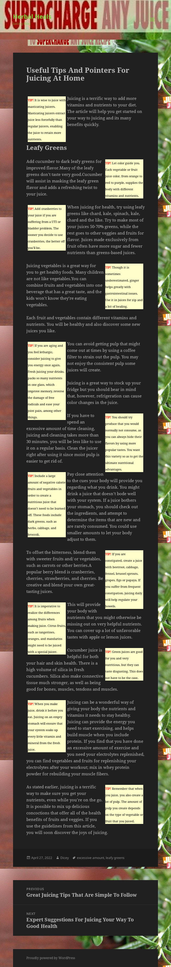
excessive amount (90, 857)
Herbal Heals (32, 16)
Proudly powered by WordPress (50, 958)
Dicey (64, 857)
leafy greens (115, 857)
